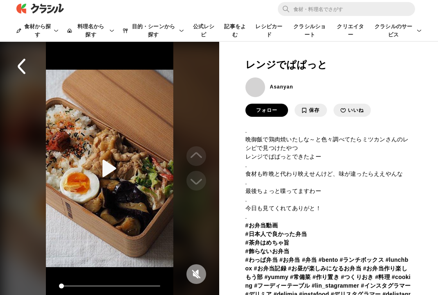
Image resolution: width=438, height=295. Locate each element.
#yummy (276, 277)
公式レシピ (204, 30)
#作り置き (326, 277)
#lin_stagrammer (335, 285)
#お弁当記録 (270, 268)
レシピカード (268, 30)
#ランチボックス (362, 259)
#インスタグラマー (386, 285)
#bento (328, 259)
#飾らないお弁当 (267, 251)
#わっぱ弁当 (261, 259)
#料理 (382, 277)
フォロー (266, 110)
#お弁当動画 (261, 225)
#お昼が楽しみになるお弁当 (324, 268)
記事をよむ (235, 30)
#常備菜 (300, 277)
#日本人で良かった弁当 (276, 234)
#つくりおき (357, 277)
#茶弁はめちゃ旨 (267, 242)
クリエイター (350, 30)
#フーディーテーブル (282, 285)
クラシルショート (309, 30)
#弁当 (309, 259)
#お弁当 (289, 259)
